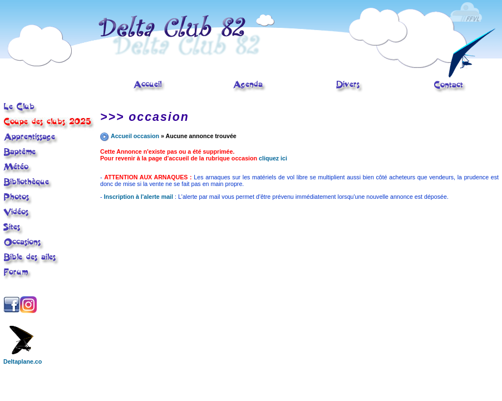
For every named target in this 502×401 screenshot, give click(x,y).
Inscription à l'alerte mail (139, 196)
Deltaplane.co (22, 359)
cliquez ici (273, 158)
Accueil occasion (135, 136)
